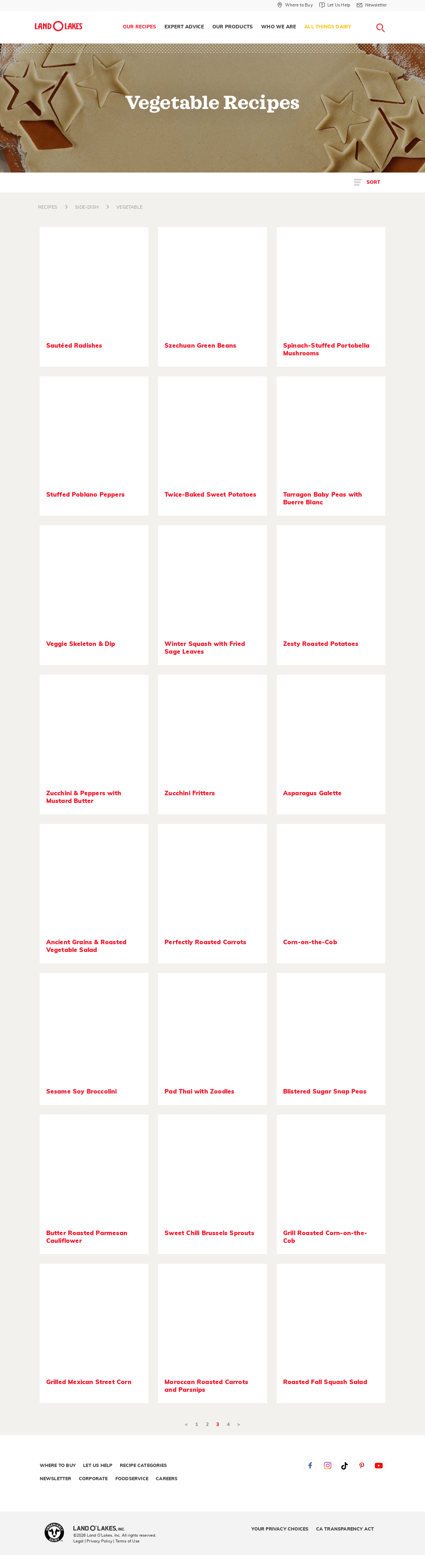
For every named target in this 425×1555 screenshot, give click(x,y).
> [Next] (238, 1424)
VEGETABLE (129, 207)
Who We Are (278, 27)
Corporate (93, 1479)
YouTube (379, 1465)
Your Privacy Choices (279, 1529)
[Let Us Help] (335, 5)
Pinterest (361, 1465)
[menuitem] (139, 27)
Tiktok (344, 1465)
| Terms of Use (126, 1541)
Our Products (232, 27)
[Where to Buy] (295, 5)
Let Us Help (97, 1465)
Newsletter (55, 1479)
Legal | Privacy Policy (92, 1541)
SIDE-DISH (87, 207)
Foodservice (131, 1479)
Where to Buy (58, 1465)
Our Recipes (139, 27)
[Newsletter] (372, 5)
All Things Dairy (327, 27)
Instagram (327, 1465)
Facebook (310, 1465)
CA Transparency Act (345, 1529)
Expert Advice (184, 27)
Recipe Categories (143, 1465)
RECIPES (47, 207)
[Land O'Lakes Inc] (101, 1529)
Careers (166, 1479)
